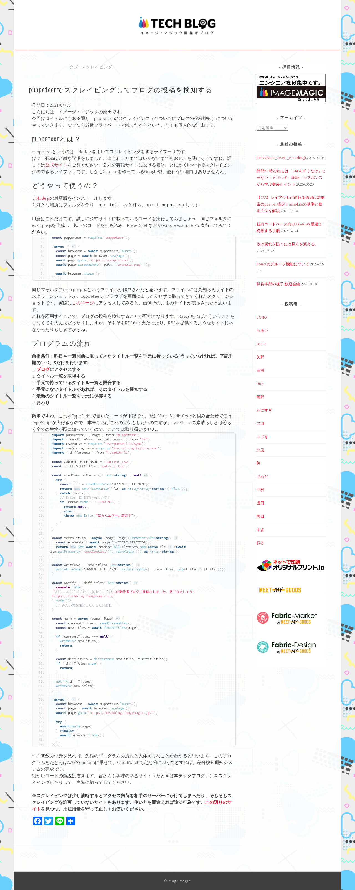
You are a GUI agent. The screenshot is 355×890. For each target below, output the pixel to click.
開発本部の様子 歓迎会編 (278, 283)
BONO (262, 317)
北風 (260, 450)
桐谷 (260, 542)
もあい (262, 330)
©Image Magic (177, 881)
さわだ (262, 476)
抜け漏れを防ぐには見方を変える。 (288, 244)
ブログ (43, 369)
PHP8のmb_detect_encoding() (281, 157)
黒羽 (260, 423)
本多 (260, 529)
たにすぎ (264, 410)
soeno (262, 343)
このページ (83, 303)
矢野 (260, 357)
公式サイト (56, 165)
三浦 (260, 370)
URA (260, 383)
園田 (260, 516)
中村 (260, 489)
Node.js (43, 198)
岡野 (260, 396)
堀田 (260, 503)
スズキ (262, 436)
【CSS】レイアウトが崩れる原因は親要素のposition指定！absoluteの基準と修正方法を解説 (291, 204)
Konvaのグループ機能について (283, 263)
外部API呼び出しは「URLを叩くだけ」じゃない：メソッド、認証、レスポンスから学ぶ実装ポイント (291, 177)
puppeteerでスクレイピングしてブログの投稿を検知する (121, 89)
